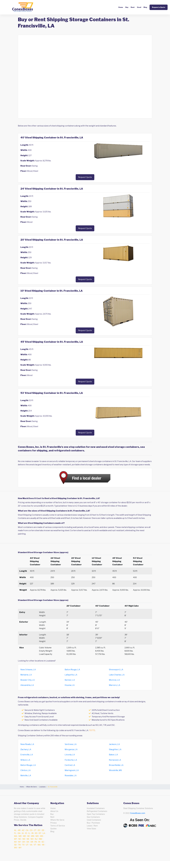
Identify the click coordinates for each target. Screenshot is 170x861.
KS (36, 833)
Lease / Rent (92, 826)
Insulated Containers (96, 808)
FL (15, 833)
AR (19, 830)
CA (27, 830)
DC (39, 830)
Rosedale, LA (71, 775)
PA (36, 842)
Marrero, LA (114, 685)
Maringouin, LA (72, 770)
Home (120, 7)
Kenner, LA (70, 680)
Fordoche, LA (71, 760)
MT (15, 839)
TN (19, 845)
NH (32, 839)
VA (31, 845)
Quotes (53, 828)
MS (41, 836)
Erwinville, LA (26, 754)
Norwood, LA (115, 760)
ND (24, 839)
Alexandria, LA (27, 685)
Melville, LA (25, 775)
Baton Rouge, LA (72, 669)
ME (24, 836)
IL (29, 833)
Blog (145, 7)
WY (20, 848)
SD (15, 845)
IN (32, 833)
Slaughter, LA (115, 749)
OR (31, 842)
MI (28, 836)
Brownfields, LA (116, 765)
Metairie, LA (26, 675)
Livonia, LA (70, 754)
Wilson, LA (25, 760)
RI (39, 842)
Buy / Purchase (93, 823)
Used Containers (94, 820)
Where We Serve (57, 820)
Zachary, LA (25, 749)
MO (37, 836)
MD (20, 836)
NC (19, 839)
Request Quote (85, 177)
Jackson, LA (114, 744)
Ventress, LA (71, 744)
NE (28, 839)
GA (19, 833)
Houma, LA (70, 685)
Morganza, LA (71, 749)
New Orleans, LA (28, 669)
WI (43, 845)
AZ (23, 830)
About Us (54, 811)
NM (40, 839)
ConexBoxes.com (137, 813)
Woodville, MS (115, 770)
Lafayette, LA (71, 675)
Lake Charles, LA (117, 675)
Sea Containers (93, 817)
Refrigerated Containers (97, 811)
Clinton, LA (25, 770)
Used (139, 7)
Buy (126, 7)
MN (32, 836)
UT (27, 845)
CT (35, 830)
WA (39, 845)
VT (35, 845)
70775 (92, 730)
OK (27, 842)
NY (19, 842)
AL (15, 830)
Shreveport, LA (116, 669)
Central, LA (70, 765)
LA (44, 833)
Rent (133, 7)
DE (43, 830)
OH (23, 842)
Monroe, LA (114, 680)
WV (15, 848)
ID (26, 833)
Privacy (53, 823)
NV (15, 842)
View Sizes (91, 828)
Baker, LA (113, 754)
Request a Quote (158, 7)
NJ (36, 839)
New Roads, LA (27, 744)
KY (40, 833)
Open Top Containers (96, 814)
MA (15, 836)
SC (43, 842)
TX (23, 845)
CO (31, 830)
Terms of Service (57, 826)
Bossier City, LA (27, 680)
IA (23, 833)
